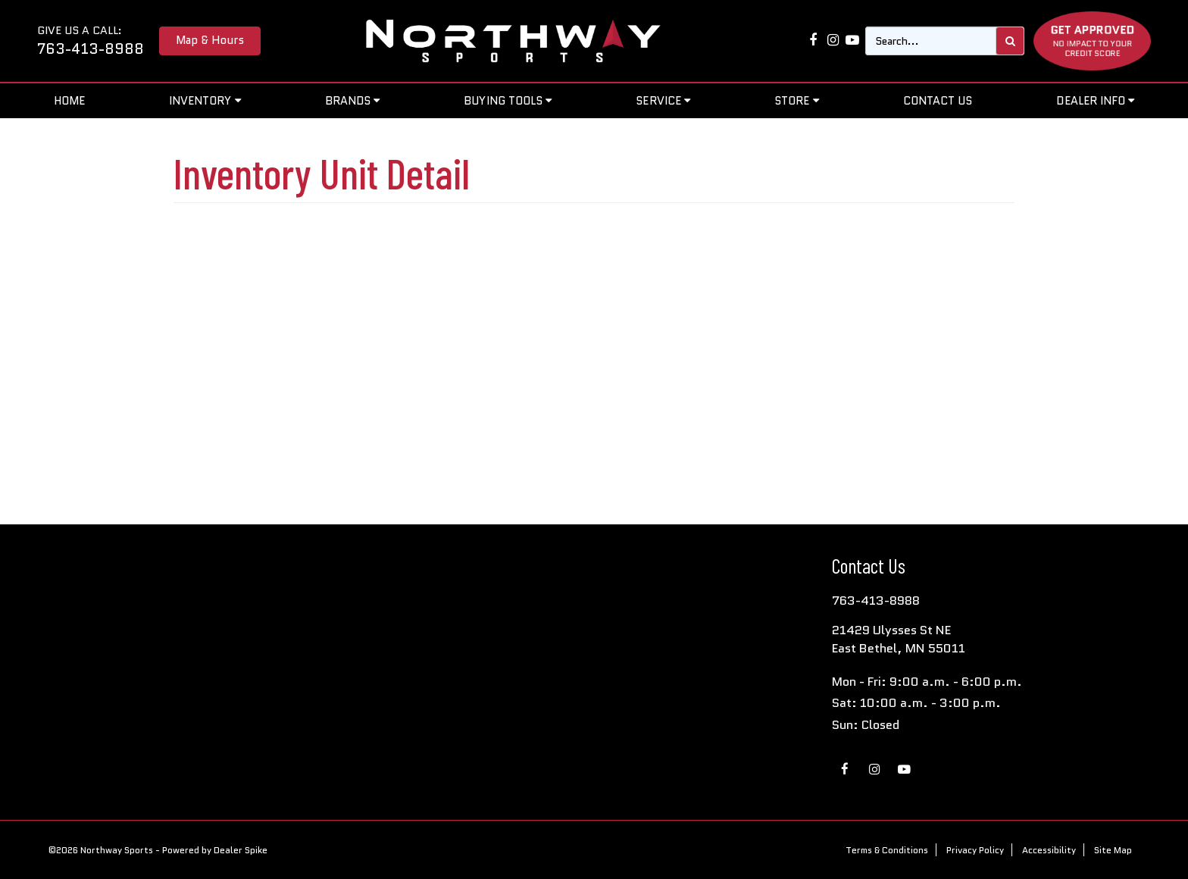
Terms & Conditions (887, 849)
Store (796, 100)
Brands (352, 100)
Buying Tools (508, 100)
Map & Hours (210, 40)
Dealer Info (1095, 100)
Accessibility (1049, 849)
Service (663, 100)
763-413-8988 (90, 49)
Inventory (205, 100)
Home (69, 100)
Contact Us (938, 100)
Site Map (1113, 849)
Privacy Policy (975, 849)
